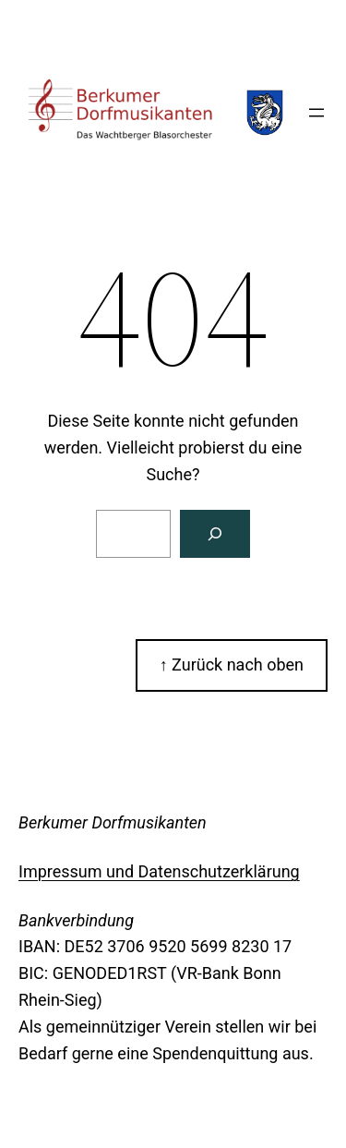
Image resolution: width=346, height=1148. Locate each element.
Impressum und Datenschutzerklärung (159, 871)
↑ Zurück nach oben (232, 664)
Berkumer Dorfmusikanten (112, 822)
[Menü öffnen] (316, 113)
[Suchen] (215, 534)
